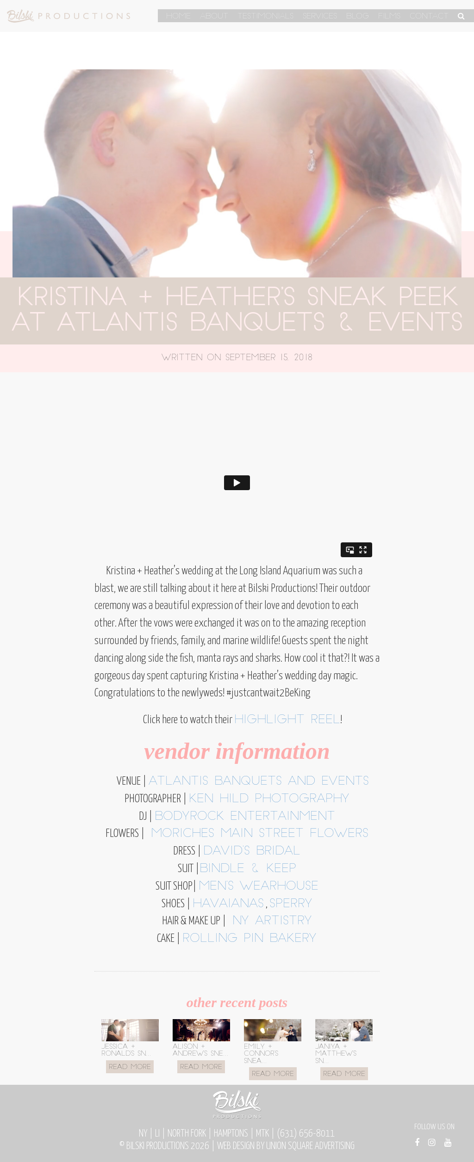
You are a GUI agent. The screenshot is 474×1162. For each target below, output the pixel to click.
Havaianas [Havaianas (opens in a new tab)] (228, 904)
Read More (130, 1067)
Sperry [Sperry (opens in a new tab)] (290, 904)
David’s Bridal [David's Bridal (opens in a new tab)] (251, 851)
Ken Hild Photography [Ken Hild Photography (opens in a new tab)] (269, 799)
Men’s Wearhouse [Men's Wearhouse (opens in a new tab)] (258, 886)
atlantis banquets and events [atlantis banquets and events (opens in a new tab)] (259, 781)
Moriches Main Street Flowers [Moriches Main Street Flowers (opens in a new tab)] (256, 834)
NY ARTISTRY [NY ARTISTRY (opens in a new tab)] (269, 921)
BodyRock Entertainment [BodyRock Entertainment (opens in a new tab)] (245, 817)
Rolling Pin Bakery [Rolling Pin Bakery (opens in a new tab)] (249, 939)
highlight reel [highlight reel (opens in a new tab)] (287, 720)
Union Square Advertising (310, 1146)
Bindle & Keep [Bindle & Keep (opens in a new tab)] (248, 869)
